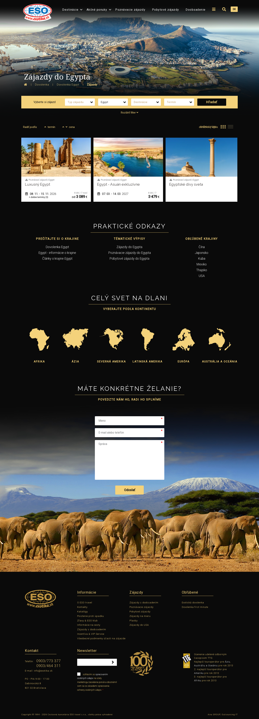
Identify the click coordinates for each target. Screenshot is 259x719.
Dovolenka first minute (195, 607)
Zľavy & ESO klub (87, 620)
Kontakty (82, 607)
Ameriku (199, 673)
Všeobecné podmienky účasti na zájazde (101, 638)
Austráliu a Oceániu (206, 665)
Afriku (197, 680)
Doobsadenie (196, 9)
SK (234, 9)
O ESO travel (84, 602)
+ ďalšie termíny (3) (38, 197)
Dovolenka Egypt (57, 247)
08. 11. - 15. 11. (40, 194)
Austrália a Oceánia (219, 361)
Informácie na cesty (88, 625)
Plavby (134, 620)
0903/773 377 (48, 661)
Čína (202, 247)
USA (202, 276)
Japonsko (201, 253)
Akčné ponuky (97, 9)
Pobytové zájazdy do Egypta (129, 258)
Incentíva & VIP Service (90, 634)
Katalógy (82, 611)
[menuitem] (36, 11)
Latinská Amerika (148, 361)
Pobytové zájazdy (165, 9)
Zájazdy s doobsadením (91, 629)
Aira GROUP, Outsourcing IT (223, 714)
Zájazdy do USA (139, 625)
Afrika (39, 361)
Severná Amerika (111, 361)
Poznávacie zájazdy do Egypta (129, 253)
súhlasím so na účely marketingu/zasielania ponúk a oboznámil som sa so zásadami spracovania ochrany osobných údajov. (97, 681)
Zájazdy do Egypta (129, 247)
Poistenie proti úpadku (90, 616)
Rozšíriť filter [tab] (129, 112)
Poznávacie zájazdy (130, 9)
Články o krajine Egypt (57, 258)
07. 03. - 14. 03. (112, 194)
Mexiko (201, 264)
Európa (184, 361)
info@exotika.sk (43, 670)
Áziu (227, 661)
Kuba (201, 258)
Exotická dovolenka (193, 602)
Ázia (75, 361)
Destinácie (70, 9)
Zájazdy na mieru (140, 616)
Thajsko (201, 270)
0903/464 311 (48, 666)
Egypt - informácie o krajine (57, 253)
